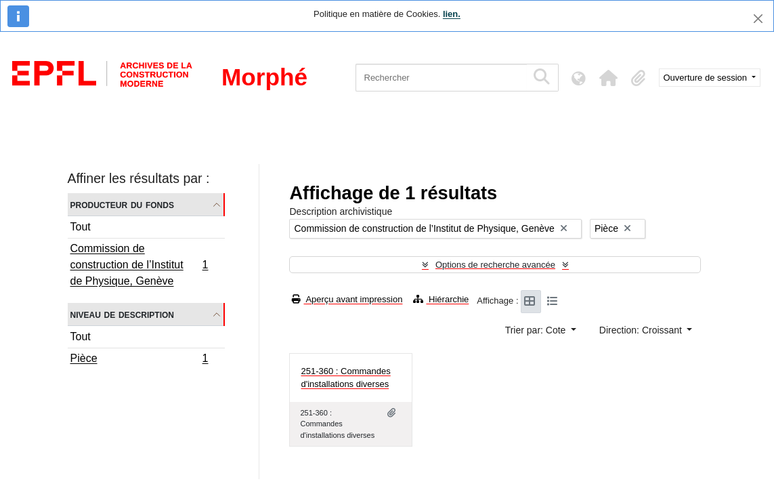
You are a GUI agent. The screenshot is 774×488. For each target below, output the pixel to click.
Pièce (139, 359)
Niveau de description (122, 314)
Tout (80, 226)
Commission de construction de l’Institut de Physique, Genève (139, 265)
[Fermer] (758, 19)
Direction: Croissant (642, 330)
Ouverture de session (707, 78)
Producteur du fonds (122, 204)
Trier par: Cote (537, 330)
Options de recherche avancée (495, 265)
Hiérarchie (441, 299)
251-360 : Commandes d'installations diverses (345, 378)
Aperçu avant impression (347, 299)
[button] (609, 78)
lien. (451, 14)
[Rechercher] (441, 78)
